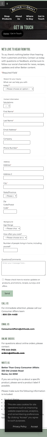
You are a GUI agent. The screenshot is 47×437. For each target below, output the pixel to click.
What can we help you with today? (15, 84)
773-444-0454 (9, 350)
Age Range (8, 225)
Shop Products (7, 17)
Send (7, 293)
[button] (2, 3)
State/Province (9, 192)
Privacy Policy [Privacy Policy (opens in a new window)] (20, 426)
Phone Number (10, 148)
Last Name (8, 121)
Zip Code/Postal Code (8, 204)
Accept (34, 426)
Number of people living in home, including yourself (22, 245)
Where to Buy (29, 17)
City (5, 183)
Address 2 (7, 174)
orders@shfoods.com (13, 353)
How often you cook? (12, 234)
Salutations (6, 102)
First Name (8, 111)
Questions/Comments (11, 259)
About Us (18, 17)
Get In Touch (41, 17)
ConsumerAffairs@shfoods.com (18, 329)
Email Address (10, 130)
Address (7, 165)
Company (7, 139)
